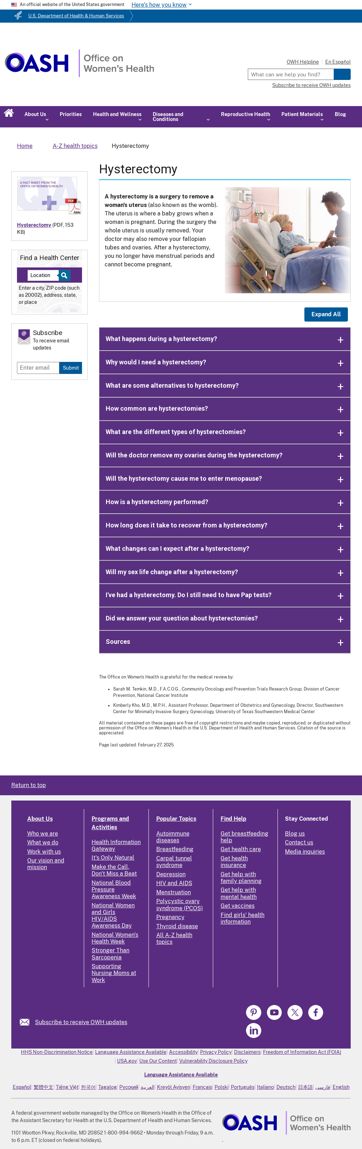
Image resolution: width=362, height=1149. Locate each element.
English (341, 1087)
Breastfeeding (174, 849)
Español (22, 1087)
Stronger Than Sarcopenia (110, 953)
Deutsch (286, 1087)
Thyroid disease (177, 926)
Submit (71, 368)
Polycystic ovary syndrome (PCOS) (179, 904)
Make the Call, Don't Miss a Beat (114, 870)
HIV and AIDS (174, 883)
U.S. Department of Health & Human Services (76, 15)
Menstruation (173, 892)
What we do (42, 842)
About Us (40, 818)
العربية (147, 1087)
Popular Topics (176, 818)
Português (243, 1087)
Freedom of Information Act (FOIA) (302, 1052)
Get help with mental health (239, 893)
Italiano (265, 1087)
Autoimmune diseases (172, 837)
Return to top (28, 785)
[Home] (79, 75)
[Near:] (46, 275)
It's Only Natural (113, 857)
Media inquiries (305, 851)
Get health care (241, 849)
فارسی (322, 1087)
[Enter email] (38, 368)
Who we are (42, 833)
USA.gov (127, 1061)
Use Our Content (158, 1061)
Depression (171, 874)
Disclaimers (247, 1052)
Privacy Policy (216, 1052)
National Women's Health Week (115, 938)
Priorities (71, 114)
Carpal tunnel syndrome (174, 861)
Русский (128, 1087)
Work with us (44, 851)
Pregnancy (170, 917)
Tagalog (107, 1087)
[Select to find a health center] (63, 275)
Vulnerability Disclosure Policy (213, 1061)
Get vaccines (238, 905)
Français (202, 1087)
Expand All (326, 314)
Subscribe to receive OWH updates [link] (81, 1022)
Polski (221, 1087)
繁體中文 (43, 1087)
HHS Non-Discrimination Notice (57, 1052)
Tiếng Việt (67, 1087)
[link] (27, 1022)
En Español (338, 61)
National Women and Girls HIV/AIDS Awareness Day (113, 915)
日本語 (305, 1087)
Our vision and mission (45, 864)
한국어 (88, 1087)
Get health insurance (234, 861)
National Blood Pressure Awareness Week (114, 889)
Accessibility (183, 1052)
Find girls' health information (242, 918)
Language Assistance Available (131, 1052)
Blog (340, 114)
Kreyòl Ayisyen (173, 1087)
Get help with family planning (241, 877)
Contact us (299, 842)
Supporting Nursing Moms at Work (114, 973)
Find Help (233, 818)
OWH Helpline (303, 61)
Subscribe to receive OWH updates (311, 85)
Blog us (295, 833)
